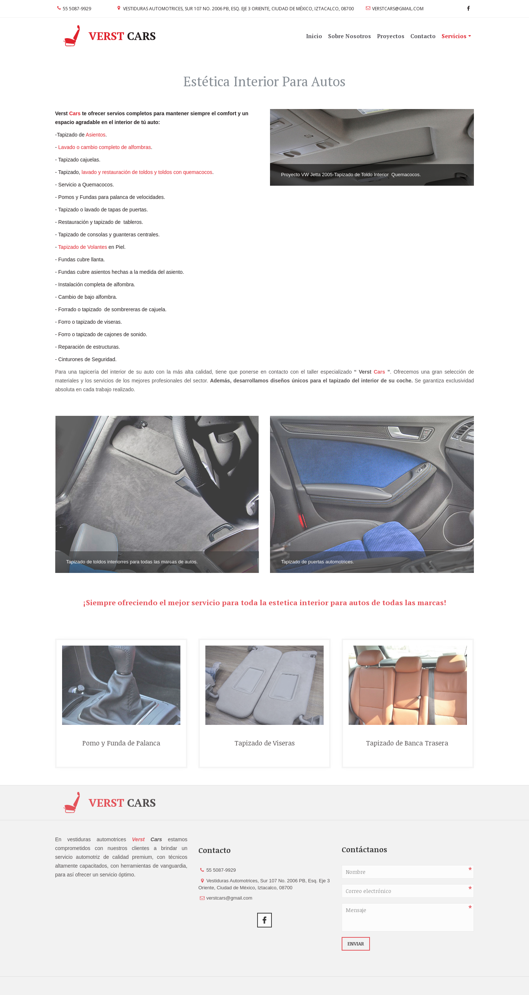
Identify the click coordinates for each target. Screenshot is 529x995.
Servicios (454, 36)
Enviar (356, 943)
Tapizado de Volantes (82, 247)
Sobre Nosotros (349, 36)
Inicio (314, 36)
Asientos (95, 135)
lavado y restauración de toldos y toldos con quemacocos (146, 172)
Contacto (423, 36)
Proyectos (390, 36)
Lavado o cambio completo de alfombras (104, 147)
